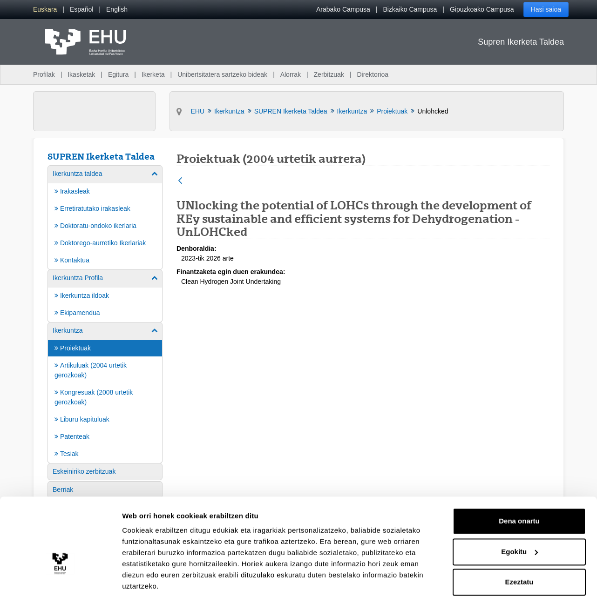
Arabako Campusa (343, 9)
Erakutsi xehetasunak (158, 579)
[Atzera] (180, 181)
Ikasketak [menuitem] (81, 74)
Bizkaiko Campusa (410, 9)
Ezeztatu (519, 549)
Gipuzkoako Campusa (482, 9)
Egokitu (519, 518)
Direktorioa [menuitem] (372, 74)
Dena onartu (519, 488)
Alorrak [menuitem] (290, 74)
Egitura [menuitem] (118, 74)
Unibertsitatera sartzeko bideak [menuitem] (222, 74)
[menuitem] (44, 9)
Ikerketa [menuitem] (153, 74)
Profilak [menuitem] (44, 74)
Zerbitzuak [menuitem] (329, 74)
